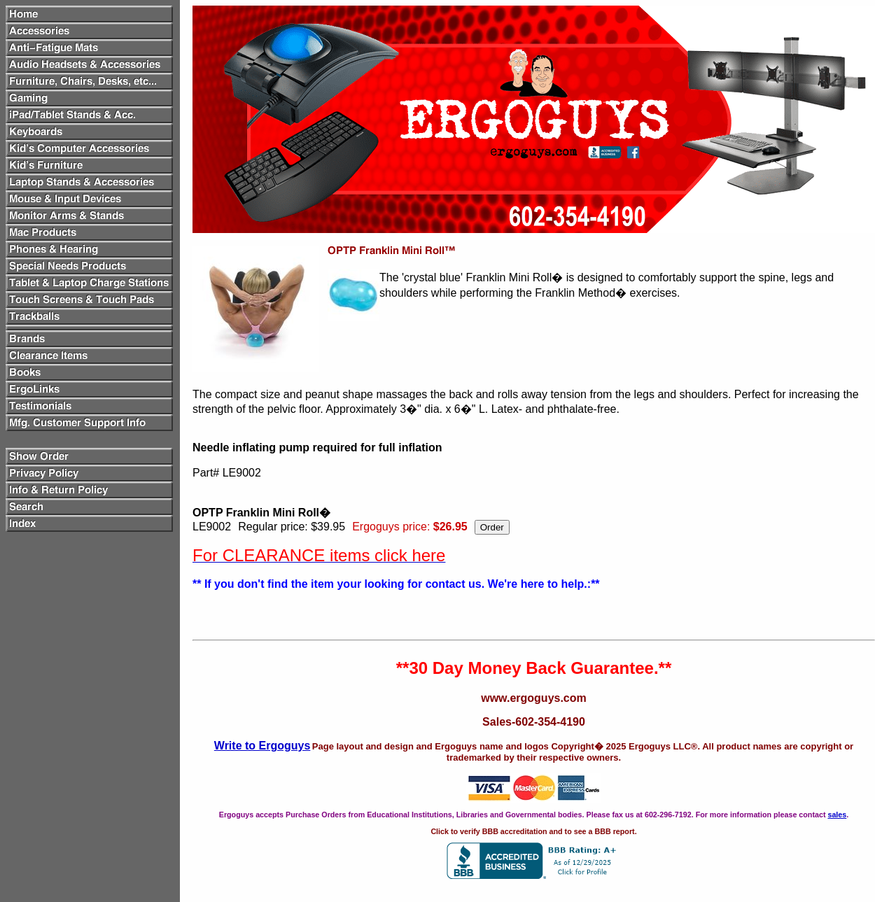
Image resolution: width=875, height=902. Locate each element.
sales (836, 814)
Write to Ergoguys (262, 746)
